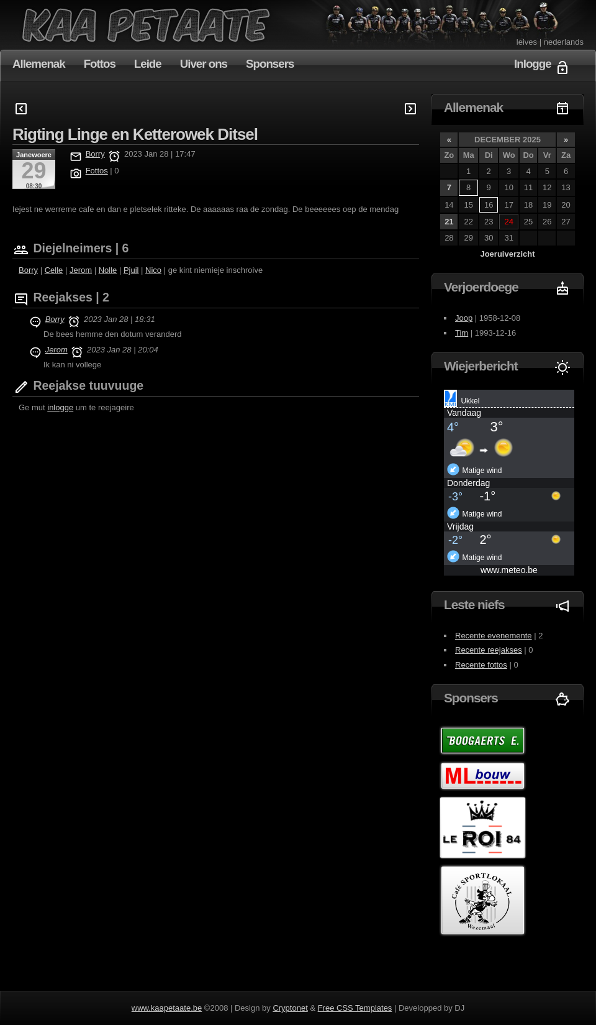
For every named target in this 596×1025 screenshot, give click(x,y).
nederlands (564, 42)
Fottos (99, 63)
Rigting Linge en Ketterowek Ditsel (135, 134)
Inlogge (532, 63)
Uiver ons (203, 63)
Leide (147, 63)
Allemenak (38, 63)
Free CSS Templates (355, 1008)
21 (449, 221)
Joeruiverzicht (507, 254)
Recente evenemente (493, 635)
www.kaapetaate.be (167, 1008)
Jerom (81, 270)
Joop (463, 318)
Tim (461, 333)
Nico (153, 270)
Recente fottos (481, 664)
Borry (95, 154)
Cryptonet (290, 1008)
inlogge (60, 407)
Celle (54, 270)
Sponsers (270, 63)
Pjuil (131, 270)
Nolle (108, 270)
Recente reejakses (488, 650)
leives (527, 42)
